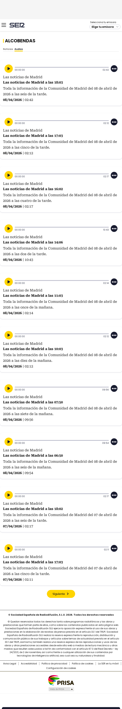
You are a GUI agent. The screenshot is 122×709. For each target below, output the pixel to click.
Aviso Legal (9, 663)
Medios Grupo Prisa (61, 689)
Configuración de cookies (61, 668)
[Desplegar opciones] (114, 68)
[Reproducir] (9, 68)
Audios (18, 49)
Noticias (8, 49)
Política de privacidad (54, 663)
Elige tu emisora (103, 27)
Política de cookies (82, 663)
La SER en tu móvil (108, 663)
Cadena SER (17, 25)
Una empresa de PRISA (61, 680)
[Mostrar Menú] (4, 25)
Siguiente (59, 594)
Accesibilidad (29, 663)
